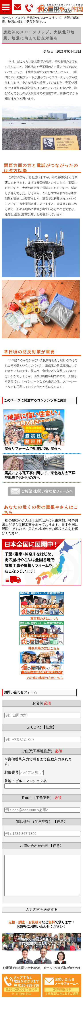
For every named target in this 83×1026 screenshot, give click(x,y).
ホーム (6, 17)
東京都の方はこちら (44, 618)
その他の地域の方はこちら (44, 678)
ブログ (18, 17)
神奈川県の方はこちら (43, 648)
